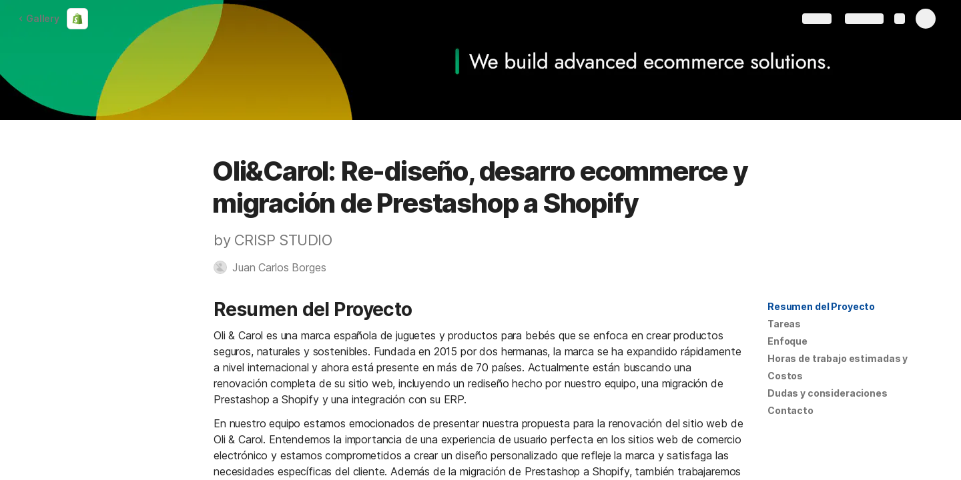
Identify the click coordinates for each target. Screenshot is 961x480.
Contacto (790, 410)
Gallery (38, 18)
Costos (785, 375)
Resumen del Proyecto (821, 306)
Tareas (784, 323)
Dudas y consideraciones (827, 393)
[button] (276, 267)
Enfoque (787, 341)
